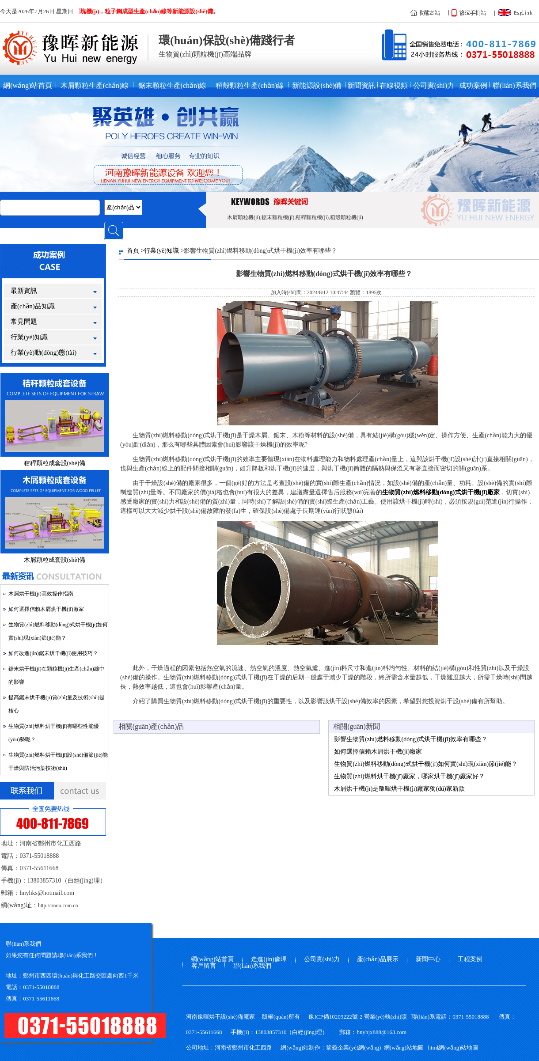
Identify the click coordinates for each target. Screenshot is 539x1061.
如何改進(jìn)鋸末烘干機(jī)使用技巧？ (53, 653)
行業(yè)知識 (29, 337)
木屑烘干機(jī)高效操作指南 (40, 594)
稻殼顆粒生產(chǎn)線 (250, 85)
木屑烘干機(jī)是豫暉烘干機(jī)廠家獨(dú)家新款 (399, 788)
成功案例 (473, 85)
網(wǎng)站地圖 (404, 1047)
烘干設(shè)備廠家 (232, 1016)
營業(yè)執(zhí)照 (385, 1016)
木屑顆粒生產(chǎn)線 (95, 85)
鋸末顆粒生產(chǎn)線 (172, 85)
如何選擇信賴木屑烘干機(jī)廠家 (46, 609)
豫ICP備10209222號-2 (335, 1016)
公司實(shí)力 (433, 85)
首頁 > (135, 250)
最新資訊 (24, 290)
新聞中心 (428, 959)
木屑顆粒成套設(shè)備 (55, 560)
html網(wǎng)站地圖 (453, 1047)
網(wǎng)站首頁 (27, 85)
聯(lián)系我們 (514, 85)
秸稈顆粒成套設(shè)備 (55, 463)
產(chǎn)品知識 (33, 306)
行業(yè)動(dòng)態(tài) (43, 352)
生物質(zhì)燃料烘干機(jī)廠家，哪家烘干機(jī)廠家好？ (409, 776)
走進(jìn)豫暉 (268, 959)
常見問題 (24, 321)
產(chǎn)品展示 (378, 959)
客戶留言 (203, 965)
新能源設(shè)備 (317, 85)
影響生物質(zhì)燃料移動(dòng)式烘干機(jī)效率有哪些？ (410, 739)
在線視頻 (394, 85)
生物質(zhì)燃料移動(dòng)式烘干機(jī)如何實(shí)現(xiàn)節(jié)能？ (425, 764)
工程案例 (470, 959)
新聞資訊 (361, 85)
